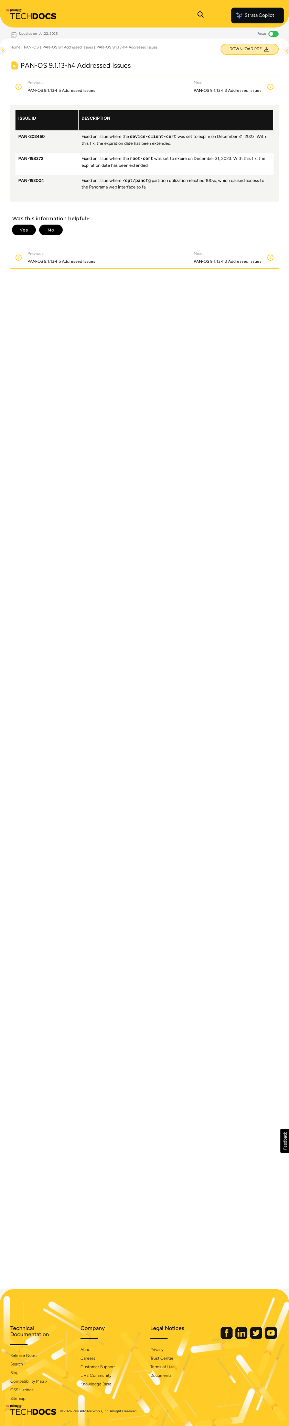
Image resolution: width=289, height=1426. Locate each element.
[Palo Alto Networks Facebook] (227, 1337)
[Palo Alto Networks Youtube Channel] (271, 1337)
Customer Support (98, 1366)
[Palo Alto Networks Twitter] (256, 1337)
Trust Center (161, 1358)
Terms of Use (162, 1366)
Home (15, 47)
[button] (284, 1141)
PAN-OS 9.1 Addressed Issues (68, 47)
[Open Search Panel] (200, 15)
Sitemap (17, 1398)
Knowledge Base (96, 1384)
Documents (161, 1375)
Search (16, 1364)
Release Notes (24, 1355)
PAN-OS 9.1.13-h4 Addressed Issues (127, 47)
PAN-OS (31, 47)
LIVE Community (96, 1375)
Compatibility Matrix (28, 1381)
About (86, 1349)
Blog (14, 1372)
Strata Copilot (254, 15)
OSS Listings (22, 1389)
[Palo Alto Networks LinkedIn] (241, 1337)
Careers (88, 1358)
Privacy (156, 1349)
